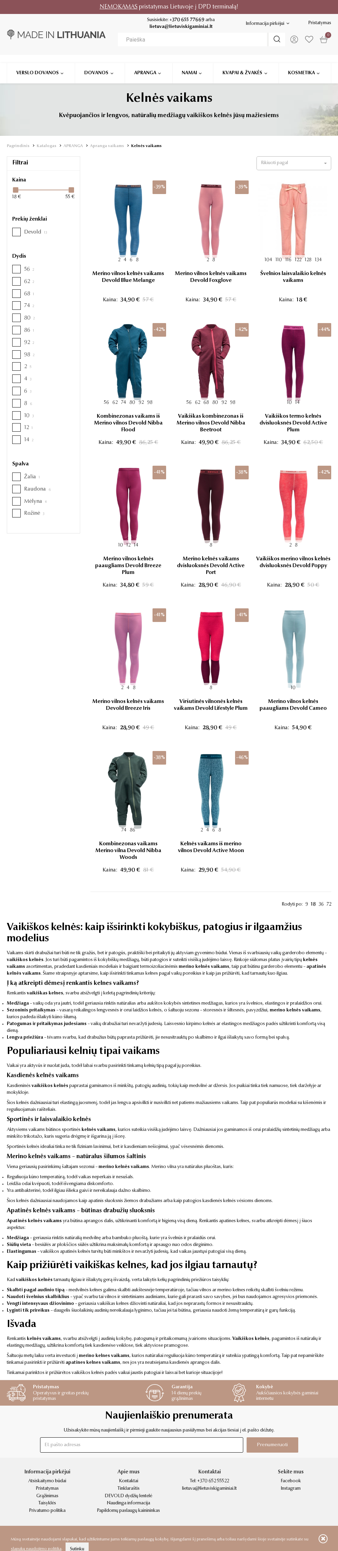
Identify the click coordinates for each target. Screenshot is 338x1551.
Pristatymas (319, 23)
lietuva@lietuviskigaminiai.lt (180, 27)
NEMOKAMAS (119, 7)
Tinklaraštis (129, 1488)
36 (321, 904)
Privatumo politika (47, 1510)
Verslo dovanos (37, 63)
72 (328, 904)
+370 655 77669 (186, 20)
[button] (293, 163)
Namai (189, 63)
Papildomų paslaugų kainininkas (128, 1510)
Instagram (291, 1488)
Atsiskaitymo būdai (47, 1481)
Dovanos (96, 63)
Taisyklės (47, 1503)
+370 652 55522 (213, 1481)
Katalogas (46, 146)
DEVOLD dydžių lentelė (128, 1496)
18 (313, 904)
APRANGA (73, 146)
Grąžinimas (47, 1496)
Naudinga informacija (128, 1503)
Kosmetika (301, 63)
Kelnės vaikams (146, 146)
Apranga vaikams (107, 146)
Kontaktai (128, 1481)
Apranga (145, 63)
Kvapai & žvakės (242, 63)
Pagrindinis (18, 146)
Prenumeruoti (271, 1444)
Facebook (291, 1481)
